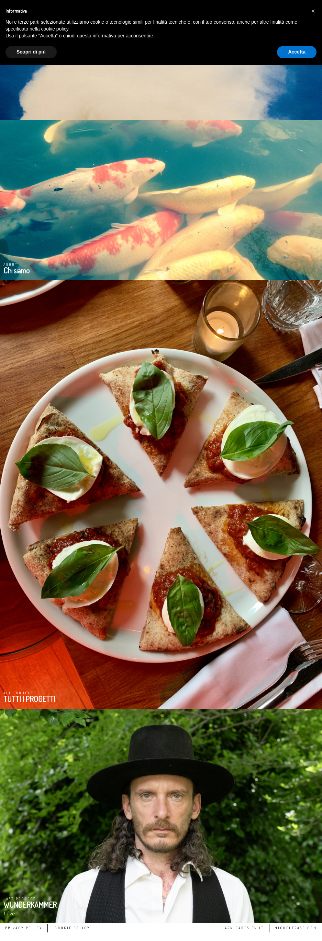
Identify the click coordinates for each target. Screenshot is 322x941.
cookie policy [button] (54, 29)
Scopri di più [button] (31, 52)
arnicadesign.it (244, 928)
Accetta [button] (297, 52)
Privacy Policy (23, 928)
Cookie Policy (72, 928)
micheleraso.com (296, 928)
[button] (313, 10)
